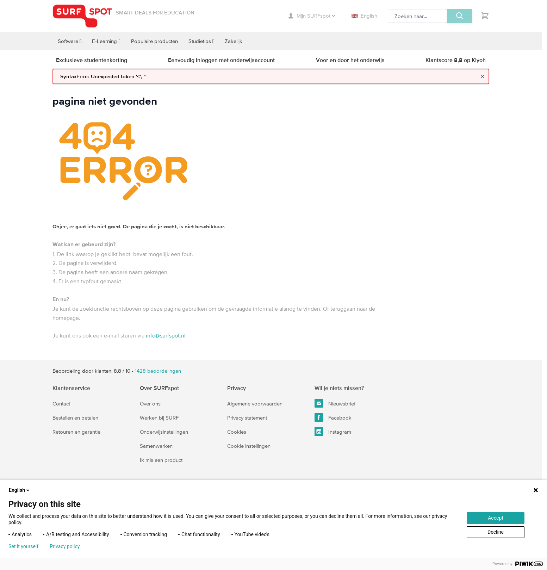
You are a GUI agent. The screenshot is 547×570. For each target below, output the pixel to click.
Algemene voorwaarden (254, 404)
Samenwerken (156, 446)
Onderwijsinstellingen (164, 432)
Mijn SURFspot (311, 16)
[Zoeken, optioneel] (417, 16)
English (364, 16)
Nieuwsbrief (335, 403)
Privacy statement (247, 418)
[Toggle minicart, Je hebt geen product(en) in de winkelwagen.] (485, 15)
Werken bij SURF (159, 418)
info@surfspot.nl (166, 335)
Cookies (236, 432)
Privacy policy (65, 546)
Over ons (150, 404)
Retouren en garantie (76, 432)
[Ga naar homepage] (82, 16)
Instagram (333, 431)
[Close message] (482, 76)
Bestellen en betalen (75, 418)
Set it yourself (23, 546)
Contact (61, 404)
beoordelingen (158, 371)
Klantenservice (71, 388)
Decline (495, 532)
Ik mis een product (161, 460)
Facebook (333, 417)
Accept (495, 518)
